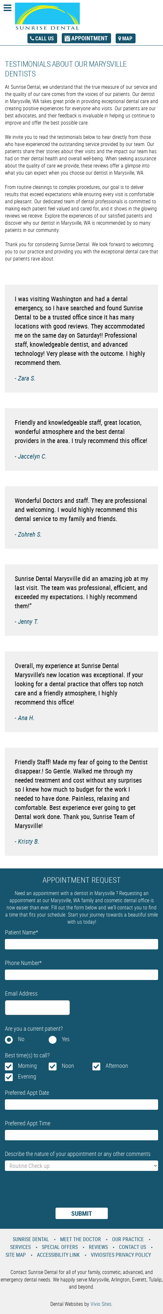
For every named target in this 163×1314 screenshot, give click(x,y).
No (21, 1039)
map (127, 38)
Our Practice (128, 1239)
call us (44, 38)
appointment (89, 38)
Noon (68, 1065)
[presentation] (54, 1193)
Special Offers (60, 1247)
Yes (66, 1039)
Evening (27, 1076)
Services (20, 1247)
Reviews (98, 1247)
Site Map (16, 1254)
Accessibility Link (58, 1254)
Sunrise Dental (31, 1239)
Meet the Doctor (80, 1239)
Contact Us (132, 1247)
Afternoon (117, 1065)
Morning (27, 1065)
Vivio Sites (100, 1303)
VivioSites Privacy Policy (121, 1254)
